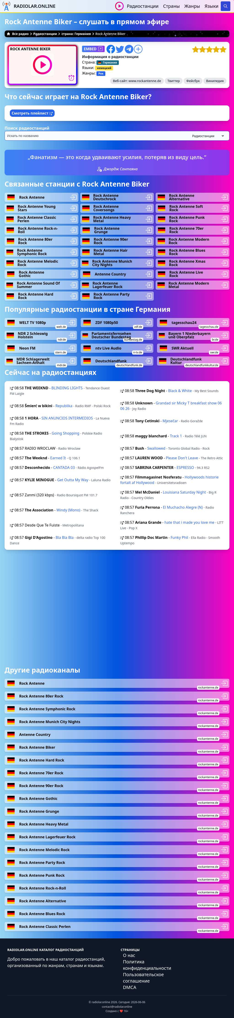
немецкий (104, 68)
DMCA (129, 987)
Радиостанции (143, 6)
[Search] (225, 6)
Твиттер (174, 81)
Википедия (215, 81)
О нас (129, 955)
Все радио (18, 34)
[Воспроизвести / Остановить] (119, 6)
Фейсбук (193, 81)
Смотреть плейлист (32, 113)
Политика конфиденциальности (147, 965)
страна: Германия (76, 34)
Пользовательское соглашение (143, 977)
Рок (100, 73)
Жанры (192, 6)
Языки (211, 6)
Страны (171, 6)
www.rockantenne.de (144, 81)
